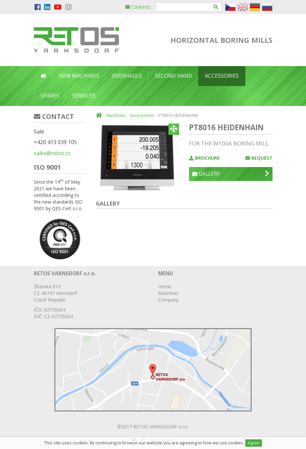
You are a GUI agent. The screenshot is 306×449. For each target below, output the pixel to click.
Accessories (222, 75)
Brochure (204, 158)
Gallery (230, 173)
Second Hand (173, 75)
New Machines (79, 75)
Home (164, 286)
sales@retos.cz (52, 153)
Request (259, 158)
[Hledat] (216, 7)
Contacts (138, 7)
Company (168, 300)
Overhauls (127, 75)
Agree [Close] (254, 443)
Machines (116, 115)
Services (83, 95)
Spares (49, 95)
